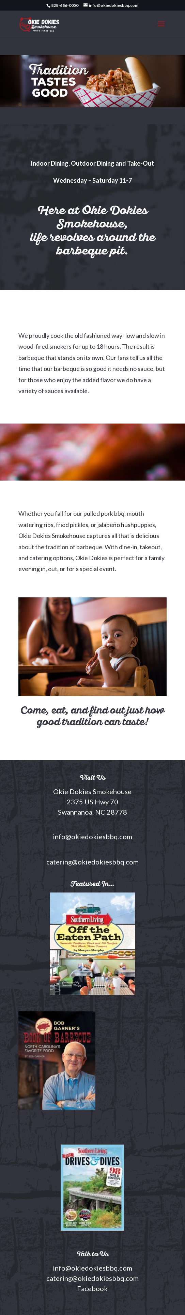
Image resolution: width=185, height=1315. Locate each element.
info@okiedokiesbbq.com (92, 1268)
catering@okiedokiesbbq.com (92, 1278)
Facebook (92, 1288)
